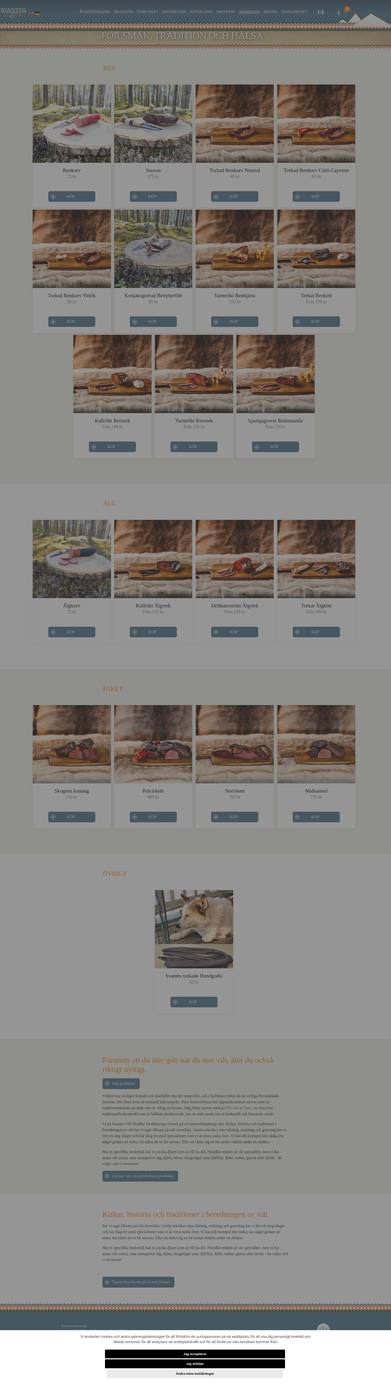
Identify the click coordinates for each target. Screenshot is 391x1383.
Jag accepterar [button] (129, 1374)
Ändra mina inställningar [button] (266, 1374)
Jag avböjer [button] (201, 1374)
